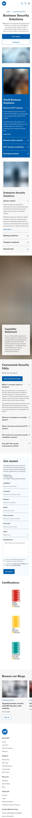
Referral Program (7, 801)
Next (28, 715)
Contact (4, 795)
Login (4, 798)
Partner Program (7, 748)
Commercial (6, 769)
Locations (5, 745)
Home (8, 11)
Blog (3, 787)
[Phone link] (22, 3)
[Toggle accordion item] (16, 109)
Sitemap (4, 751)
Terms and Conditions (20, 563)
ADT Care (5, 763)
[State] (16, 535)
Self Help (5, 780)
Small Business (7, 766)
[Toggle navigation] (29, 3)
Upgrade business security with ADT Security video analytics (13, 706)
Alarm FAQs (6, 784)
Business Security (8, 700)
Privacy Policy (16, 565)
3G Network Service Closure (11, 805)
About (4, 742)
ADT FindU (5, 772)
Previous (25, 682)
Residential (5, 759)
